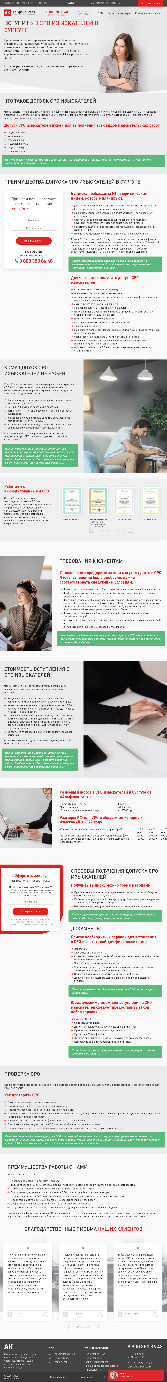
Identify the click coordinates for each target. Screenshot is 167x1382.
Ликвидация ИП (94, 1369)
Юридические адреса (96, 1361)
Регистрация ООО (95, 1353)
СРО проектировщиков (62, 1353)
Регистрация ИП (94, 1357)
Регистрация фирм (119, 13)
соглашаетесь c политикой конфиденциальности (30, 924)
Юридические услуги (147, 13)
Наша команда (11, 2)
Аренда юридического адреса (101, 1365)
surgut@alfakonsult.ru (140, 1366)
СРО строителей (58, 1361)
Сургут (70, 3)
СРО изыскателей (59, 1357)
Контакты (42, 2)
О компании (28, 2)
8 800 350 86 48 (35, 261)
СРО (100, 13)
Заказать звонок (150, 3)
